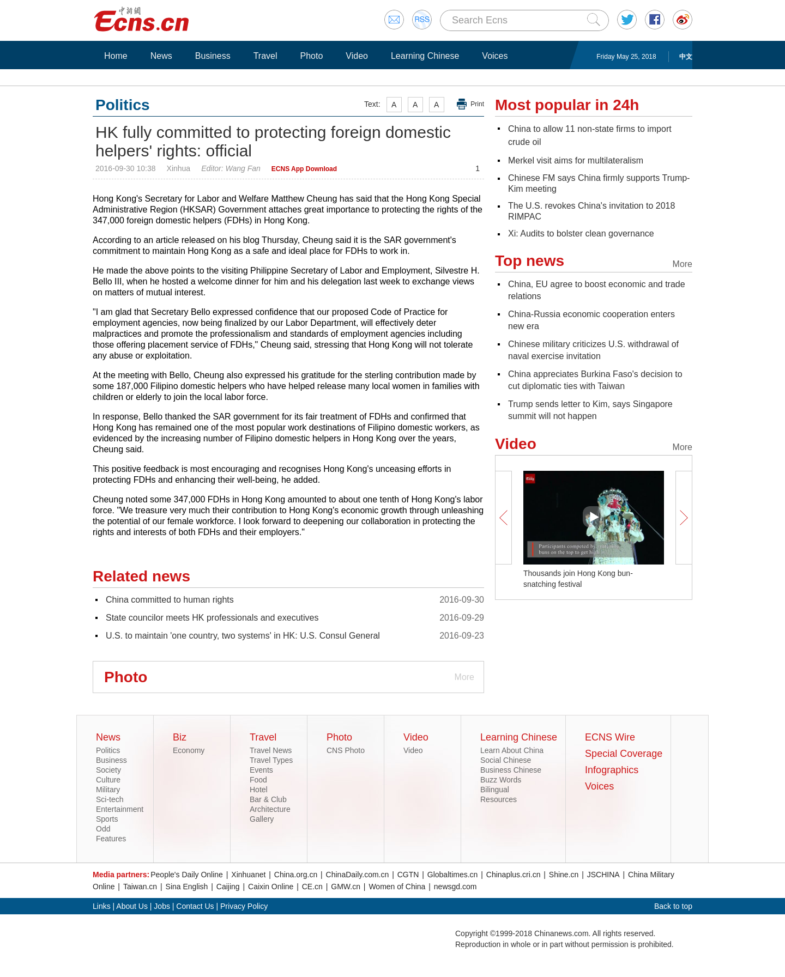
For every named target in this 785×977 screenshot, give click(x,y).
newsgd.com (455, 886)
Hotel (259, 789)
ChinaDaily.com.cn (357, 874)
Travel (265, 55)
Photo (311, 55)
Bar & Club (268, 799)
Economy (188, 750)
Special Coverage (623, 753)
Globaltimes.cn (452, 874)
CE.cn (312, 886)
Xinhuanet (248, 874)
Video (357, 55)
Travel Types (271, 760)
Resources (498, 799)
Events (261, 770)
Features (111, 838)
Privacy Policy (244, 906)
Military (108, 789)
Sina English (187, 886)
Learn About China (512, 750)
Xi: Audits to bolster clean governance (581, 233)
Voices (495, 55)
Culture (108, 779)
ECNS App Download (304, 169)
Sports (107, 819)
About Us (132, 906)
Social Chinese (505, 760)
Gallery (262, 819)
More (464, 677)
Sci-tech (110, 799)
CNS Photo (346, 750)
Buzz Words (500, 779)
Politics (108, 750)
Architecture (270, 809)
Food (258, 779)
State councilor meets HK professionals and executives (212, 617)
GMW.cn (345, 886)
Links (102, 906)
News (161, 55)
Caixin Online (270, 886)
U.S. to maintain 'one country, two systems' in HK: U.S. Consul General (243, 635)
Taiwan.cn (140, 886)
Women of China (397, 886)
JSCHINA (603, 874)
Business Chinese (510, 770)
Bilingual (494, 789)
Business (213, 55)
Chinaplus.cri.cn (513, 874)
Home (116, 55)
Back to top (673, 906)
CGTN (408, 874)
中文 (685, 56)
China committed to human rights (170, 599)
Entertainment (119, 809)
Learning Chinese (425, 55)
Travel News (271, 750)
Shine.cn (563, 874)
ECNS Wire (610, 737)
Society (108, 770)
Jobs (162, 906)
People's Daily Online (186, 874)
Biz (179, 737)
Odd (103, 828)
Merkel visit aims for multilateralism (575, 160)
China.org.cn (295, 874)
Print (477, 104)
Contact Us (195, 906)
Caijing (228, 886)
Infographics (611, 769)
